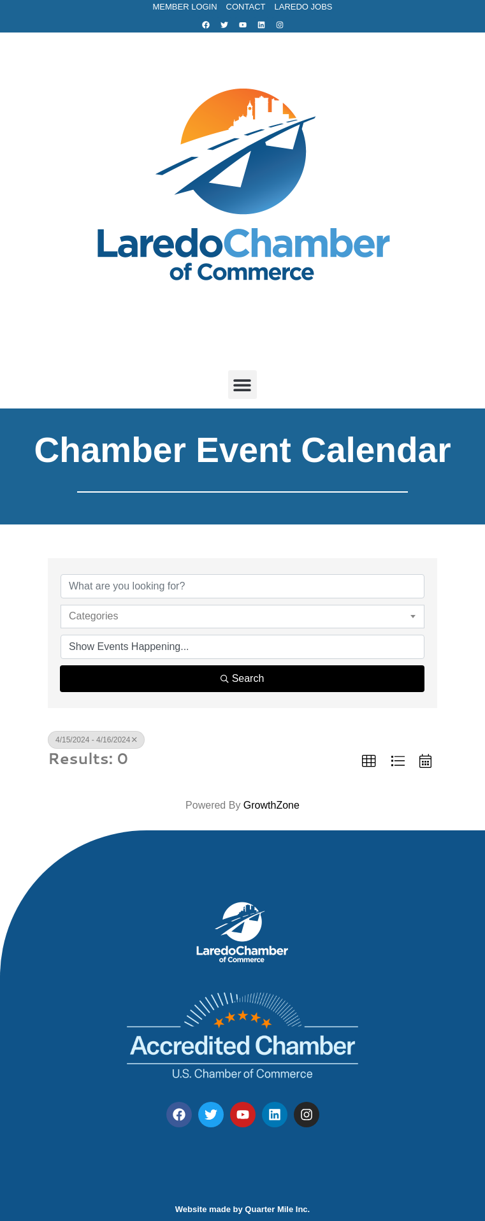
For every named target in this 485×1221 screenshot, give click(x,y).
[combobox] (242, 616)
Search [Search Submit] (242, 678)
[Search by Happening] (242, 647)
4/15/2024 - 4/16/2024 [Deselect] (96, 739)
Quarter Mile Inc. (277, 1209)
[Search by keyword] (242, 586)
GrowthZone (271, 805)
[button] (242, 384)
